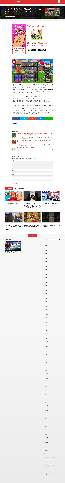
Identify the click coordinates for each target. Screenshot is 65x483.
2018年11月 (47, 448)
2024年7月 (46, 290)
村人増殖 (46, 472)
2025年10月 (47, 251)
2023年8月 (46, 319)
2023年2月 (46, 335)
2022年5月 (46, 359)
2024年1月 (46, 306)
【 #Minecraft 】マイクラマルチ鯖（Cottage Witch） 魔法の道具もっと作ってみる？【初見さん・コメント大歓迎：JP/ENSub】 (13, 227)
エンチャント (47, 456)
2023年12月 (47, 309)
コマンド (6, 254)
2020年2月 (46, 430)
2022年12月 (47, 340)
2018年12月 (47, 445)
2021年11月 (47, 374)
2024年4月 (46, 298)
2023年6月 (46, 324)
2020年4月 (46, 424)
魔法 (45, 475)
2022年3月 (46, 364)
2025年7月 (46, 259)
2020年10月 (47, 409)
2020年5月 (46, 422)
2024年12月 (47, 277)
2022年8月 (46, 351)
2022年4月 (46, 361)
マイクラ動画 (12, 16)
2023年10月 (47, 314)
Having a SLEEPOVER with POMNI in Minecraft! (26, 147)
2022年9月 (46, 348)
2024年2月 (46, 303)
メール (13, 174)
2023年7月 (46, 322)
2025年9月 (46, 253)
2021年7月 (46, 385)
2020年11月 (47, 406)
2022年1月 (46, 369)
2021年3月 (46, 395)
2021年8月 (46, 382)
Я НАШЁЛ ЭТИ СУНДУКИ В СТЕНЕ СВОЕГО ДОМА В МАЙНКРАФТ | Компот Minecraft (32, 227)
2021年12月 (47, 372)
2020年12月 (47, 403)
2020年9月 (46, 411)
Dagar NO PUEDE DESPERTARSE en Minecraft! (12, 204)
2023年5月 (46, 327)
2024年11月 (47, 280)
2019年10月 (47, 440)
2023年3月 (46, 332)
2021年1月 (46, 401)
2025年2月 (46, 272)
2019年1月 (46, 443)
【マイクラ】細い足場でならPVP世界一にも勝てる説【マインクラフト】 (51, 204)
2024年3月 (46, 301)
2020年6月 (46, 419)
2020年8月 (46, 414)
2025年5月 (46, 264)
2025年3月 (46, 269)
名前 (12, 170)
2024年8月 (46, 288)
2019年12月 (47, 435)
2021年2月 (46, 398)
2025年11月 (47, 248)
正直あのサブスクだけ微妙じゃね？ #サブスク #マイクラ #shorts (51, 226)
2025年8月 (46, 256)
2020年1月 (46, 432)
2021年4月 (46, 393)
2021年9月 (46, 380)
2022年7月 (46, 353)
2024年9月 (46, 285)
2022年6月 (46, 356)
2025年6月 (46, 261)
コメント (13, 160)
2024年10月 (47, 282)
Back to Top (32, 236)
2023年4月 (46, 330)
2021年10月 (47, 377)
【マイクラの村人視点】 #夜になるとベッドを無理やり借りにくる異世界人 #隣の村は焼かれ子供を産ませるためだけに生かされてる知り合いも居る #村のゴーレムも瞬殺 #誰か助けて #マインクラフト (32, 206)
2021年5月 (46, 390)
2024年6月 (46, 293)
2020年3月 (46, 427)
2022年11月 (47, 343)
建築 (45, 469)
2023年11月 (47, 311)
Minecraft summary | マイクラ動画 (16, 480)
